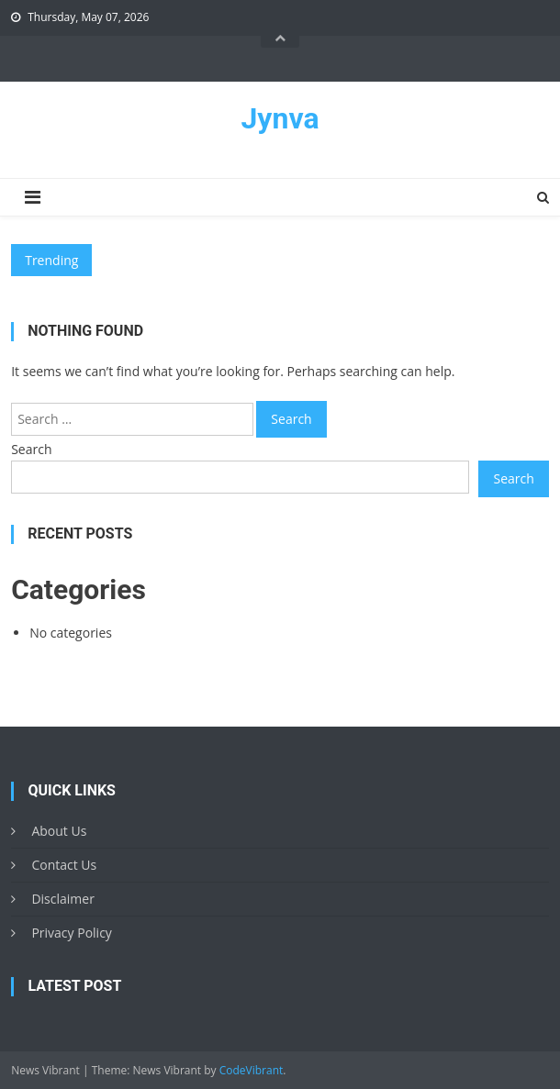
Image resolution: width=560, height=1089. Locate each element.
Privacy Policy (71, 932)
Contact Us (63, 864)
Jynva (280, 118)
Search (31, 449)
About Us (58, 830)
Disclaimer (62, 898)
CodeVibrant (251, 1070)
